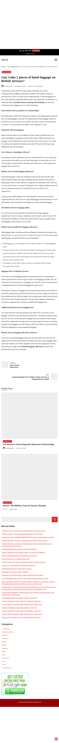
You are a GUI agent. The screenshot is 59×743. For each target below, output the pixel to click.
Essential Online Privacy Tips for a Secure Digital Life (19, 549)
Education (5, 638)
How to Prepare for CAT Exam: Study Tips (15, 559)
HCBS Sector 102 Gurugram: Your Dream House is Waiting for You (23, 531)
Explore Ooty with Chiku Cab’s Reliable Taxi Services (19, 565)
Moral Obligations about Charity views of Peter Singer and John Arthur (25, 578)
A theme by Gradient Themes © (29, 702)
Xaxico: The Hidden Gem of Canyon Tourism (24, 505)
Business (4, 635)
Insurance (5, 648)
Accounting (5, 629)
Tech (3, 661)
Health (4, 645)
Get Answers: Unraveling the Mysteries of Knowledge (28, 444)
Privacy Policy (30, 54)
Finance (4, 642)
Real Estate (5, 658)
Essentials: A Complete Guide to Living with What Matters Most (22, 575)
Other (4, 655)
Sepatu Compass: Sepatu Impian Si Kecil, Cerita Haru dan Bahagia (23, 552)
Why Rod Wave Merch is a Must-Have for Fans (17, 569)
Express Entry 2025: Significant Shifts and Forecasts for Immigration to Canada (28, 537)
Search (55, 519)
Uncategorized (6, 72)
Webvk (4, 59)
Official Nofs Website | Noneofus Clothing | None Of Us (19, 598)
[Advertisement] (29, 12)
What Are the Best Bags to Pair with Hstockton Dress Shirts (21, 617)
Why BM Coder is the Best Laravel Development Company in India (23, 562)
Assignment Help (7, 632)
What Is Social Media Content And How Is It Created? (19, 556)
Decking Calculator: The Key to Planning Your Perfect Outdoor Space (24, 540)
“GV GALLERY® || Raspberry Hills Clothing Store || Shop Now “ (22, 604)
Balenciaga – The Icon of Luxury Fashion (15, 572)
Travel (4, 664)
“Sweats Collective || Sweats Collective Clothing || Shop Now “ (22, 601)
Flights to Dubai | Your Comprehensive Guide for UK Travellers (22, 534)
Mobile (4, 651)
